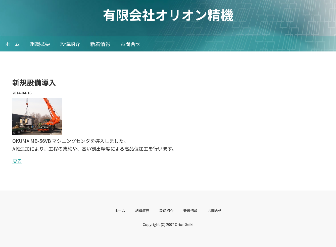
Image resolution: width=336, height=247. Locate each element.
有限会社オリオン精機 (168, 14)
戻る (17, 160)
